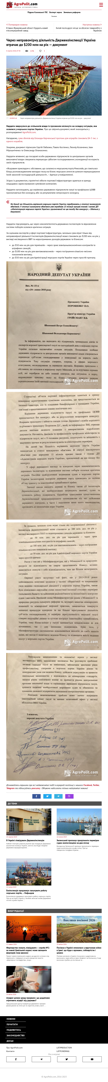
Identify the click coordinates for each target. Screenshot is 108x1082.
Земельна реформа (72, 12)
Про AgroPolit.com (13, 1047)
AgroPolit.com (29, 132)
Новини (11, 1018)
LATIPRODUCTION (64, 1047)
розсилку (36, 788)
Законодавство (16, 1035)
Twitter (96, 785)
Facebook (87, 785)
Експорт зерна (55, 12)
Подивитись (14, 1029)
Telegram (10, 788)
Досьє (10, 1040)
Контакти (9, 1051)
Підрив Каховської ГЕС (38, 12)
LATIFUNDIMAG (63, 1051)
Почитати (12, 1024)
